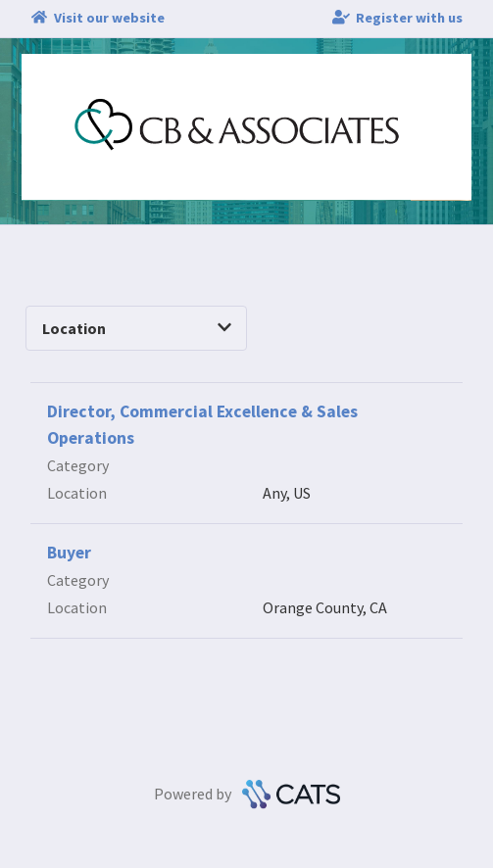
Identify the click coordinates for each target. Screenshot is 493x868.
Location (136, 328)
